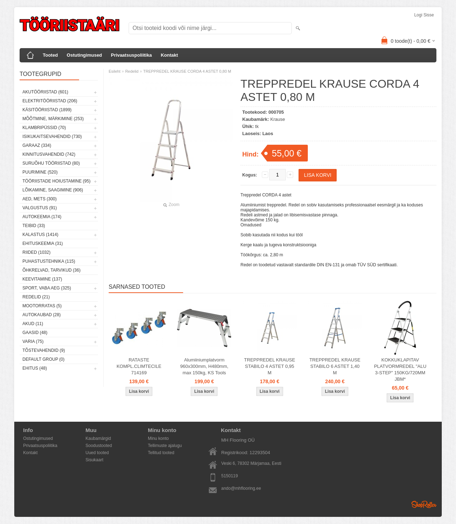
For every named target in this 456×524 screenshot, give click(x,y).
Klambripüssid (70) (44, 127)
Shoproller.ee (423, 504)
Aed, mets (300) (39, 198)
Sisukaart (94, 459)
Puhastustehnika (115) (48, 261)
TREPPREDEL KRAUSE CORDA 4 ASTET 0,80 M (187, 71)
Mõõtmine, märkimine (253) (53, 118)
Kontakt (169, 55)
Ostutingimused (84, 55)
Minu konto (158, 438)
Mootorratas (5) (42, 305)
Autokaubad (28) (41, 314)
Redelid (131, 71)
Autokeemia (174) (41, 216)
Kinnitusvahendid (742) (48, 154)
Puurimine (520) (40, 172)
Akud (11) (32, 323)
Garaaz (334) (36, 145)
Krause (277, 119)
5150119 (229, 475)
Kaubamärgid (98, 438)
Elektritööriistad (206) (49, 100)
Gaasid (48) (34, 332)
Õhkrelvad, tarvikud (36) (51, 270)
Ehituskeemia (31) (42, 243)
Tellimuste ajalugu (165, 445)
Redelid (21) (36, 296)
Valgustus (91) (39, 207)
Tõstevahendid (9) (43, 350)
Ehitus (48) (34, 368)
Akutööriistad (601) (45, 91)
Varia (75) (32, 341)
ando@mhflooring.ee (241, 488)
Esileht (114, 71)
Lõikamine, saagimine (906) (52, 189)
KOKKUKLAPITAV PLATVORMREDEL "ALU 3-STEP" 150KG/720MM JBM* (400, 369)
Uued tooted (97, 452)
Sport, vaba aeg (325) (46, 288)
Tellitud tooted (161, 452)
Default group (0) (43, 359)
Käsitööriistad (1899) (47, 109)
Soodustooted (99, 445)
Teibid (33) (33, 225)
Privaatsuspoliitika (131, 55)
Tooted (50, 55)
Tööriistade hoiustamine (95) (56, 181)
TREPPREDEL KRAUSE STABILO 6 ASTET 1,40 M (334, 366)
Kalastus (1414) (40, 234)
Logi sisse (424, 14)
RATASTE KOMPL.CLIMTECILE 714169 (138, 366)
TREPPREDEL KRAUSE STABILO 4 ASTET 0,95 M (269, 366)
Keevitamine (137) (42, 279)
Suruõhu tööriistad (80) (51, 163)
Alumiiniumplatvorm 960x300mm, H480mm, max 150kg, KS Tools (204, 366)
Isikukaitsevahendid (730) (52, 136)
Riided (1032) (36, 252)
